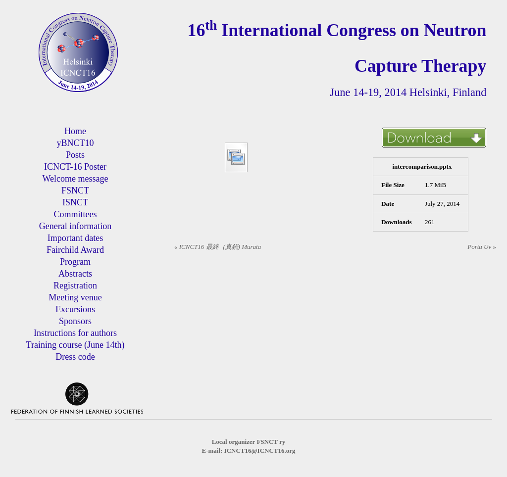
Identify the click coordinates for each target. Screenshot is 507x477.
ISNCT (75, 202)
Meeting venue (75, 297)
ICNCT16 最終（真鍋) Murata (217, 246)
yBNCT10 (75, 143)
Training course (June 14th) (75, 345)
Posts (75, 155)
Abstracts (75, 274)
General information (75, 226)
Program (75, 262)
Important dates (75, 238)
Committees (75, 214)
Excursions (75, 309)
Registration (75, 285)
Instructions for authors (75, 333)
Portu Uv (481, 246)
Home (75, 131)
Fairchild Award (75, 250)
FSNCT (75, 190)
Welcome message (75, 179)
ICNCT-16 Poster (75, 167)
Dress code (75, 357)
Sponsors (75, 321)
